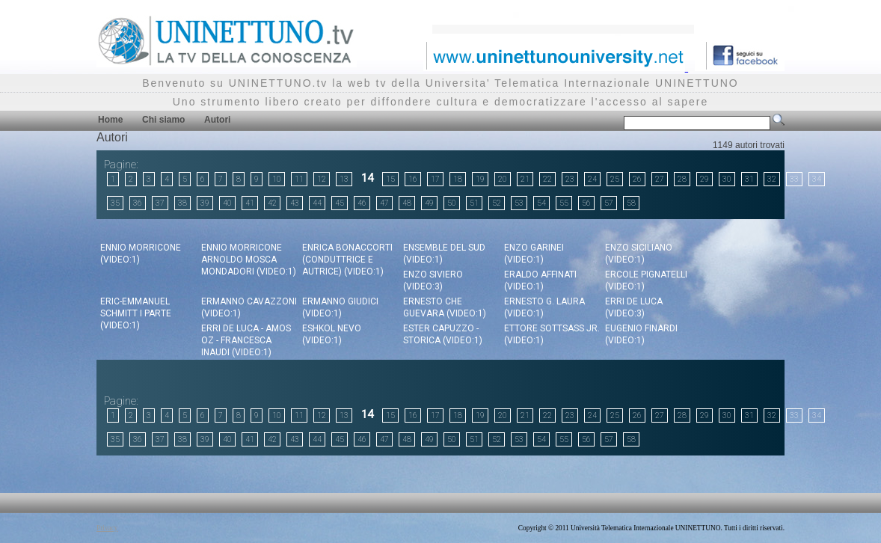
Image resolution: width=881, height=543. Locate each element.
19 (480, 179)
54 (541, 203)
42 (272, 203)
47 (384, 203)
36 (137, 203)
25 (614, 179)
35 (115, 203)
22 (547, 179)
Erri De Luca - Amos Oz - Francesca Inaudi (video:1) (246, 340)
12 (321, 179)
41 (249, 203)
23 (569, 179)
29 (704, 179)
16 (412, 179)
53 (519, 203)
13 (344, 179)
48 (406, 203)
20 (502, 179)
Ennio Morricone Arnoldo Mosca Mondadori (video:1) (248, 259)
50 (451, 203)
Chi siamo (163, 119)
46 (361, 203)
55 (563, 203)
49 (429, 203)
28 (682, 179)
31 (749, 179)
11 (299, 179)
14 (367, 178)
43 (294, 203)
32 (771, 179)
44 (317, 203)
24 (592, 179)
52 (496, 203)
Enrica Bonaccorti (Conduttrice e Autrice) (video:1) (347, 259)
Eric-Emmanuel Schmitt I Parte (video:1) (135, 313)
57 (608, 203)
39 (204, 203)
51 (474, 203)
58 (631, 203)
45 (339, 203)
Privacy (107, 528)
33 (794, 179)
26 (637, 179)
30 (726, 179)
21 (525, 179)
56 (586, 203)
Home (110, 119)
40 (227, 203)
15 (390, 179)
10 (276, 179)
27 (659, 179)
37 (160, 203)
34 (816, 179)
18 (457, 179)
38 (182, 203)
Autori (217, 119)
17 (435, 179)
